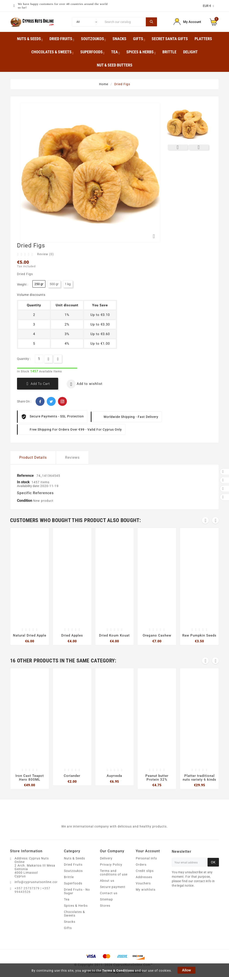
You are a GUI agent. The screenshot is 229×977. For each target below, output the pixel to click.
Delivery (106, 858)
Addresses (144, 877)
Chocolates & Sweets (74, 913)
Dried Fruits (73, 864)
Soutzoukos (73, 871)
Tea (67, 899)
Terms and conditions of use (113, 872)
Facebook (40, 401)
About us (107, 880)
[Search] (124, 21)
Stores (105, 905)
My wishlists (145, 889)
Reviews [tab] (72, 457)
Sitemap (106, 899)
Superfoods (73, 883)
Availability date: (28, 486)
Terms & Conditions (118, 970)
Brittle (69, 877)
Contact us (108, 893)
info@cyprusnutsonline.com (37, 882)
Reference (26, 475)
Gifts (68, 928)
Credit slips (145, 871)
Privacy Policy (111, 864)
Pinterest (62, 401)
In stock (23, 482)
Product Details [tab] (33, 457)
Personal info (146, 858)
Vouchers (143, 883)
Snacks (69, 921)
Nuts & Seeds (74, 858)
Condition (25, 500)
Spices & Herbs (76, 905)
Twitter (51, 401)
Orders (141, 864)
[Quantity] (39, 359)
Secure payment (112, 887)
